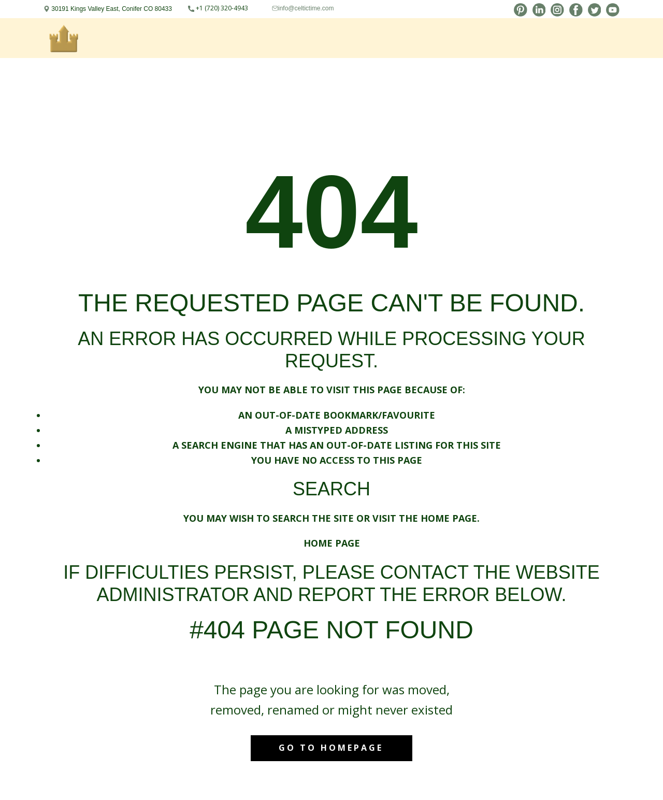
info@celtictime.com (306, 8)
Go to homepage (331, 747)
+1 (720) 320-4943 (218, 8)
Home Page (332, 543)
